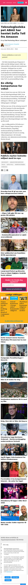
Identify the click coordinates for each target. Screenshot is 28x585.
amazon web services (16, 162)
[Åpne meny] (26, 2)
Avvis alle (7, 577)
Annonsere (9, 2)
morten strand (20, 164)
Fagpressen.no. (9, 571)
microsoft (5, 162)
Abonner (20, 2)
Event (14, 2)
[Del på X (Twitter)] (4, 170)
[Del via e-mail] (7, 170)
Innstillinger (23, 584)
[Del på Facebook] (2, 170)
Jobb (4, 2)
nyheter (4, 167)
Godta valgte (15, 577)
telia (3, 164)
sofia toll (10, 164)
